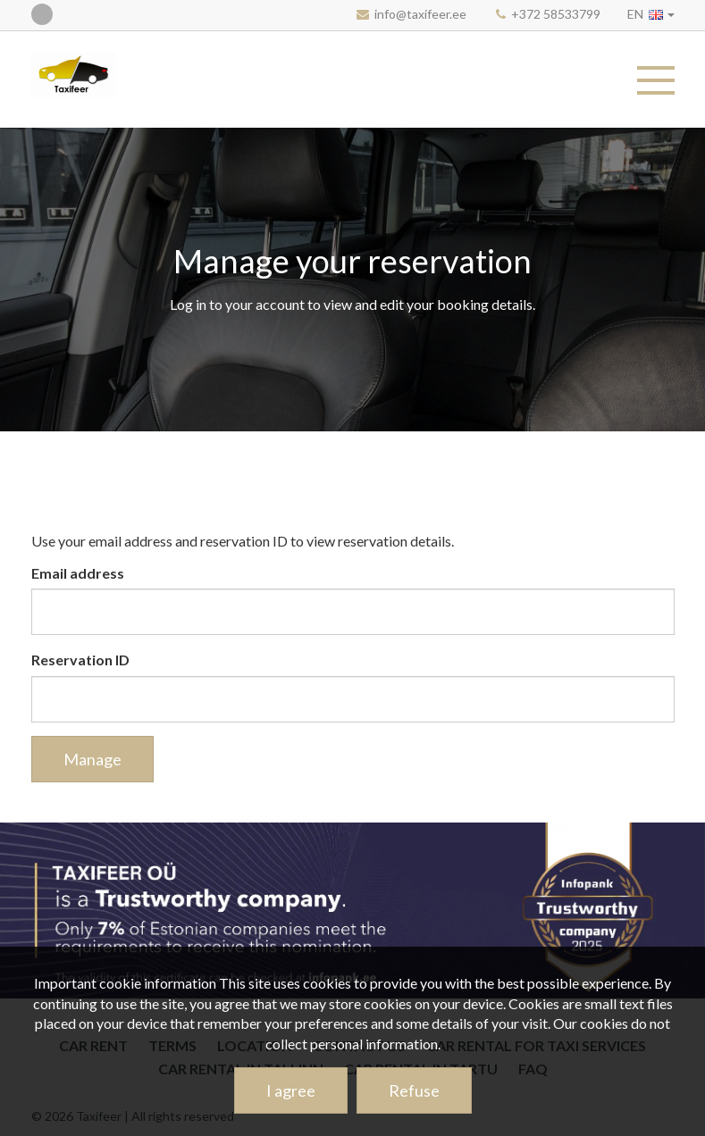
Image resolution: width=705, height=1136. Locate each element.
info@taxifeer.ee (420, 13)
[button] (651, 13)
